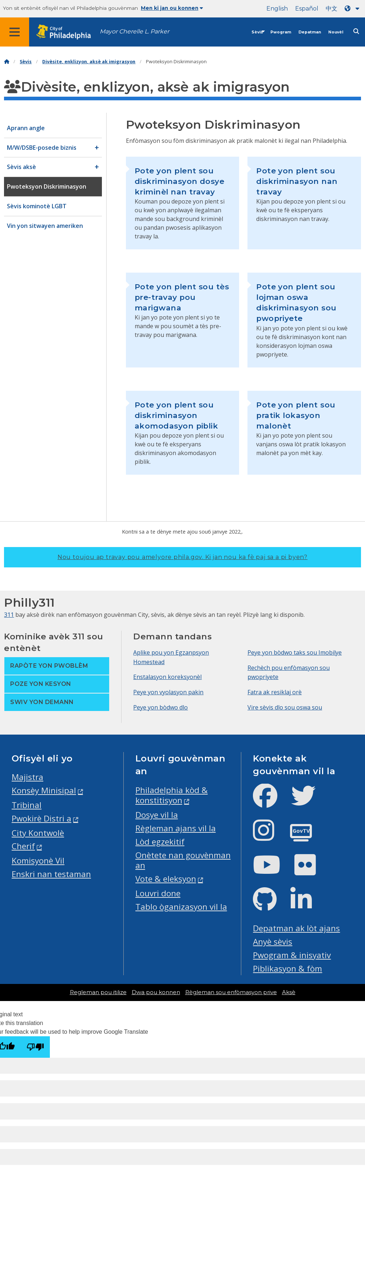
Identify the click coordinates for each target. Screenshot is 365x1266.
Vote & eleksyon (165, 878)
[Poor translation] (35, 1047)
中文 (331, 8)
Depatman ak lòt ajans (296, 928)
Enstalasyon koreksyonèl (167, 677)
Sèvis (257, 32)
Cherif (23, 846)
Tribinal (26, 805)
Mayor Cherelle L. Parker (134, 31)
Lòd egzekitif (160, 841)
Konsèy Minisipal (44, 790)
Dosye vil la (156, 814)
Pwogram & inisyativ (292, 955)
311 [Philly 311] (9, 615)
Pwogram (280, 32)
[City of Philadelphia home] (67, 32)
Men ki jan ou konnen (172, 8)
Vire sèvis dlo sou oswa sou (284, 707)
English (277, 8)
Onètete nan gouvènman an (183, 860)
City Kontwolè (38, 833)
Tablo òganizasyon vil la (181, 906)
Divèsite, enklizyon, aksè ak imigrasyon (88, 62)
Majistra (27, 777)
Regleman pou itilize (98, 992)
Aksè (288, 992)
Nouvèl (335, 32)
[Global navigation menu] (14, 32)
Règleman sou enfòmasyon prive (231, 992)
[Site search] (356, 31)
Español (306, 8)
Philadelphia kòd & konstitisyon (171, 795)
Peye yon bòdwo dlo (160, 707)
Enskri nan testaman (51, 874)
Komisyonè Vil (38, 860)
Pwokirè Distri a (41, 818)
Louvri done (157, 893)
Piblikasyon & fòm (287, 968)
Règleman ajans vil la (175, 828)
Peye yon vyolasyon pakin (168, 692)
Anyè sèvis (272, 941)
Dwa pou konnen (156, 992)
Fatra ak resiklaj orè (274, 692)
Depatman (309, 32)
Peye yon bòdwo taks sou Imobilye (294, 652)
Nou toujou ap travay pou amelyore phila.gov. (182, 557)
